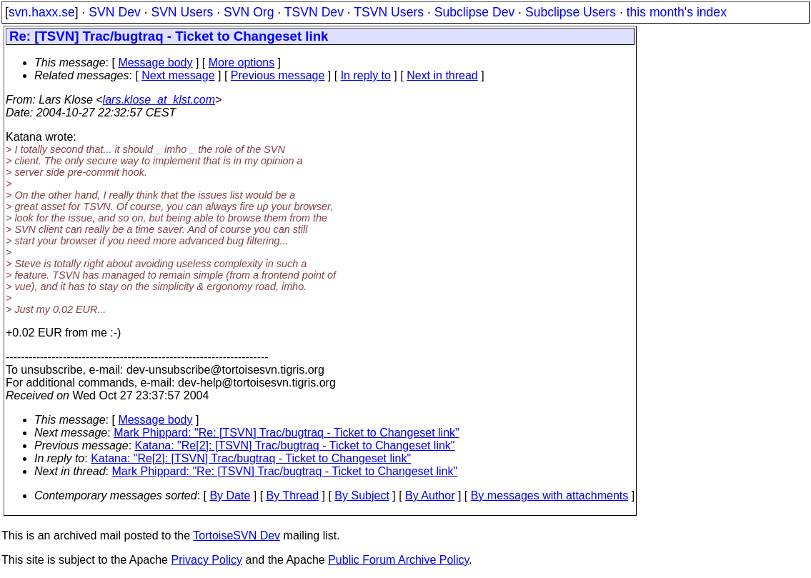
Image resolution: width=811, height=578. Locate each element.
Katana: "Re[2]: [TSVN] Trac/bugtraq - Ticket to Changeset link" (295, 445)
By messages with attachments (550, 495)
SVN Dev (114, 12)
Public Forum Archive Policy (398, 560)
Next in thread (442, 75)
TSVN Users (389, 12)
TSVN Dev (314, 12)
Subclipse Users (570, 12)
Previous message (278, 75)
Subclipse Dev (474, 12)
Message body (155, 62)
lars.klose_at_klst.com (159, 100)
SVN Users (182, 12)
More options (242, 62)
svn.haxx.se (42, 12)
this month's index (677, 12)
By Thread (293, 495)
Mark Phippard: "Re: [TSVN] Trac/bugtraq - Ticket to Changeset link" (286, 433)
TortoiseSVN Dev (236, 535)
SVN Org (249, 12)
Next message (177, 75)
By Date (229, 495)
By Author (429, 495)
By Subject (361, 495)
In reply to (366, 75)
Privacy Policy (206, 560)
